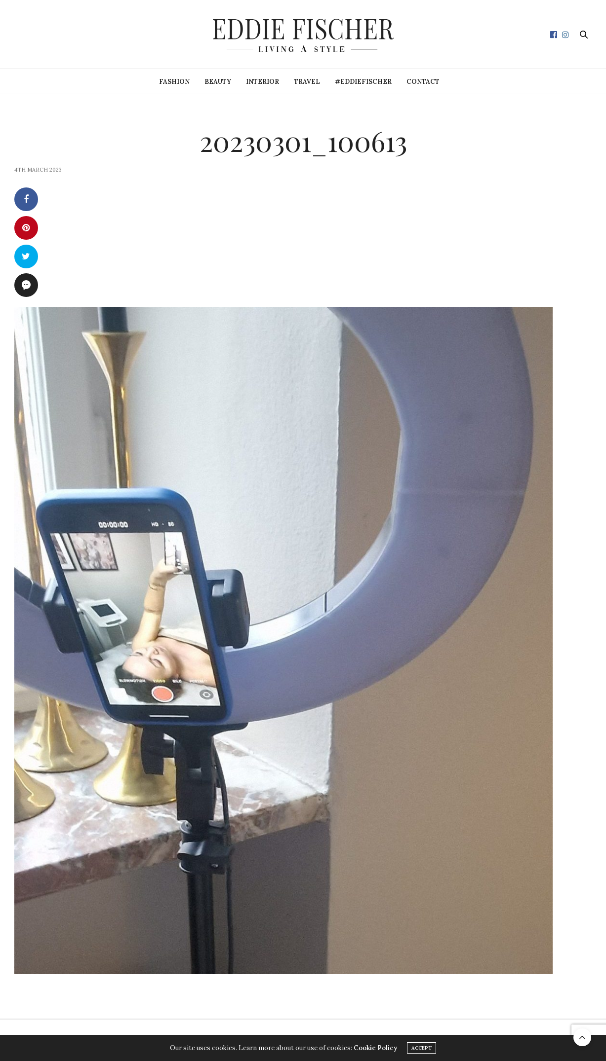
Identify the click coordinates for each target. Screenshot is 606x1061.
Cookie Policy (375, 1048)
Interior (262, 81)
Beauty (217, 81)
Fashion (174, 81)
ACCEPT (421, 1048)
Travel (307, 81)
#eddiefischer (363, 81)
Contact (423, 81)
